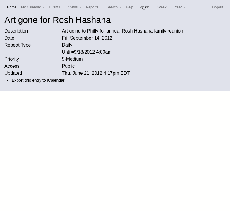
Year (179, 7)
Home (13, 6)
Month (145, 7)
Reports (92, 7)
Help (130, 7)
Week (162, 7)
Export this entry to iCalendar (38, 80)
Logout (217, 7)
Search (113, 7)
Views (73, 7)
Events (55, 7)
